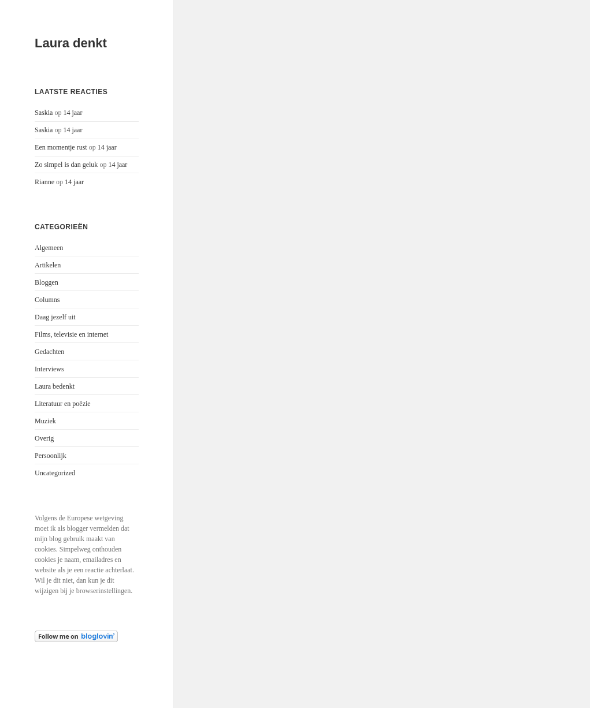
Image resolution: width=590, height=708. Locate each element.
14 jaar (72, 113)
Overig (44, 438)
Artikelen (48, 265)
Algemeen (49, 248)
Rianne (44, 182)
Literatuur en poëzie (63, 404)
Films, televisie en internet (71, 334)
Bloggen (46, 282)
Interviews (49, 369)
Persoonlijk (50, 456)
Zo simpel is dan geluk (66, 165)
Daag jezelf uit (55, 317)
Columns (47, 300)
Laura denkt (71, 43)
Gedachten (49, 352)
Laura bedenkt (55, 386)
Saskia (44, 113)
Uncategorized (55, 473)
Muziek (45, 421)
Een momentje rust (61, 147)
